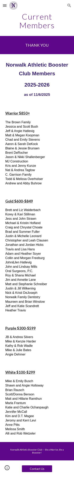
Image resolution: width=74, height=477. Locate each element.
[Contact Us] (37, 468)
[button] (4, 5)
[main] (37, 21)
